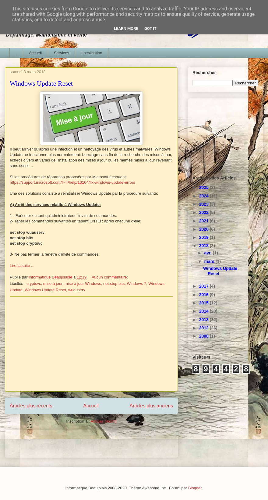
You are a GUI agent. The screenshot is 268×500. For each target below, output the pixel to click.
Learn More (126, 28)
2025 (204, 187)
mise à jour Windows (83, 283)
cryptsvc (33, 283)
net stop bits (114, 283)
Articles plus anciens (151, 405)
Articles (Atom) (103, 421)
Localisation (91, 53)
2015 (204, 302)
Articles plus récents (31, 405)
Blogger (195, 488)
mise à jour (52, 283)
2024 (204, 195)
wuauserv (76, 290)
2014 (204, 311)
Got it (150, 28)
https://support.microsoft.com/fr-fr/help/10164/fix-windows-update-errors (72, 182)
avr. (208, 252)
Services (61, 53)
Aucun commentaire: (110, 277)
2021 (204, 220)
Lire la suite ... (22, 265)
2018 (204, 245)
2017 (204, 286)
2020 (204, 229)
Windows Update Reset (41, 83)
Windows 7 (136, 283)
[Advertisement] (91, 344)
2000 (204, 336)
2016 (204, 294)
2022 (204, 212)
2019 (204, 237)
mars (209, 261)
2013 (204, 319)
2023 (204, 204)
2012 (204, 327)
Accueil (35, 53)
